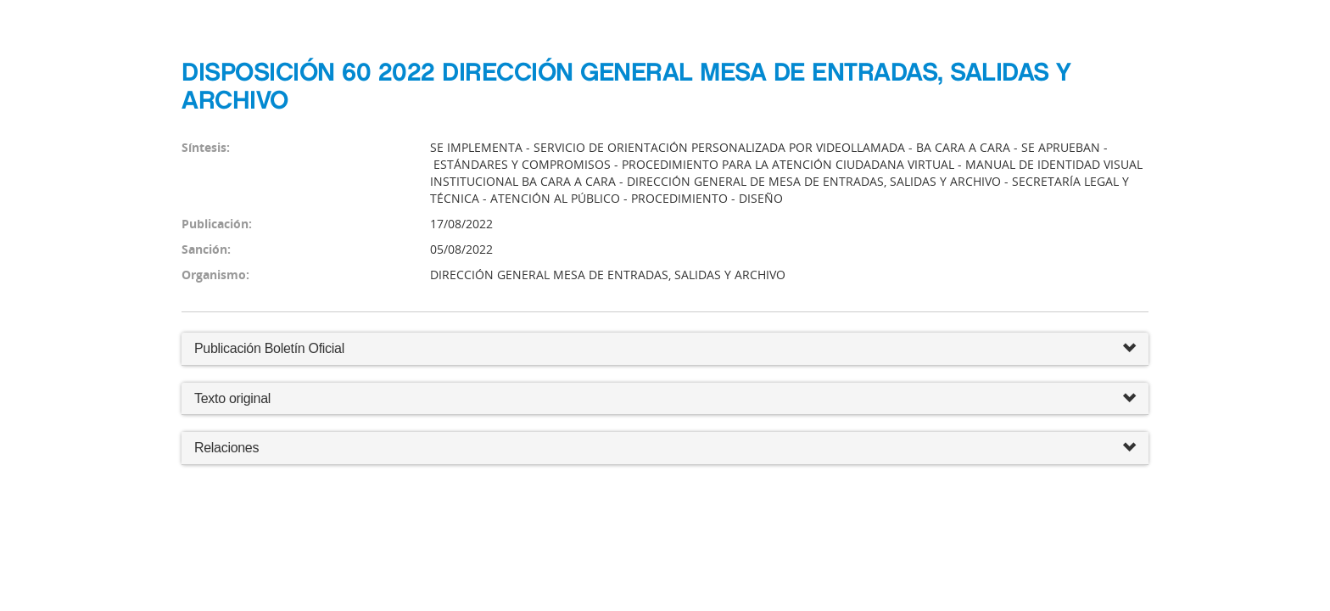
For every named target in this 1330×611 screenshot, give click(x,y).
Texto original (232, 398)
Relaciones (665, 448)
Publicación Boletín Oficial (269, 348)
